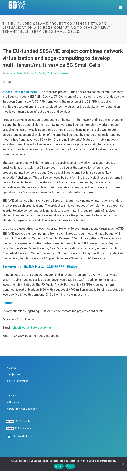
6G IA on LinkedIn (23, 436)
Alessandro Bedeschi (15, 73)
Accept (58, 466)
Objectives (13, 374)
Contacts (13, 402)
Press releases (17, 39)
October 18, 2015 (43, 73)
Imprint (12, 395)
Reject (70, 466)
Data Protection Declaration (22, 408)
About (11, 367)
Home (5, 39)
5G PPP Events (22, 421)
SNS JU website (23, 428)
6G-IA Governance (17, 381)
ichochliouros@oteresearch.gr (32, 327)
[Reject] (123, 464)
